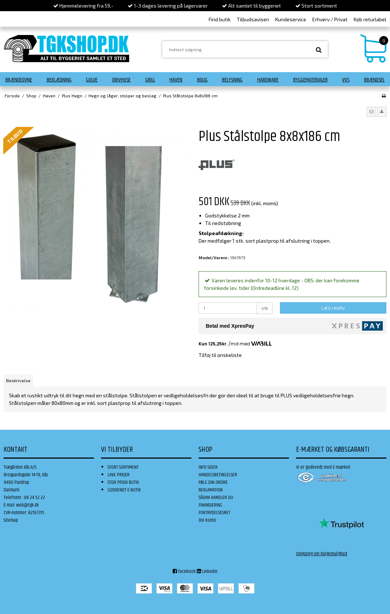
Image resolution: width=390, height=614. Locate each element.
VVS (345, 79)
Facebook (184, 571)
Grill (150, 79)
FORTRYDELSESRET (214, 513)
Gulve (92, 79)
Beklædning (59, 79)
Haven (175, 79)
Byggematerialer (310, 79)
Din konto (207, 520)
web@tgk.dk (27, 505)
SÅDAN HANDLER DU (216, 498)
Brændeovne (18, 79)
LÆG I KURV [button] (333, 307)
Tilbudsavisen (253, 19)
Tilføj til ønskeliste (220, 355)
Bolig (202, 79)
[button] (371, 112)
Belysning (232, 79)
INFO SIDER (208, 467)
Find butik (220, 19)
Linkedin (207, 571)
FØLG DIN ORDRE (213, 482)
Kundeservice (290, 19)
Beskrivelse (18, 380)
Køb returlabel (370, 19)
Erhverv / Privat (330, 19)
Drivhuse (121, 79)
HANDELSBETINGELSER (218, 475)
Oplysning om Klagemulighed (321, 554)
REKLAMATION (211, 490)
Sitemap (11, 520)
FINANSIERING (210, 505)
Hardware (267, 79)
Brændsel (374, 79)
